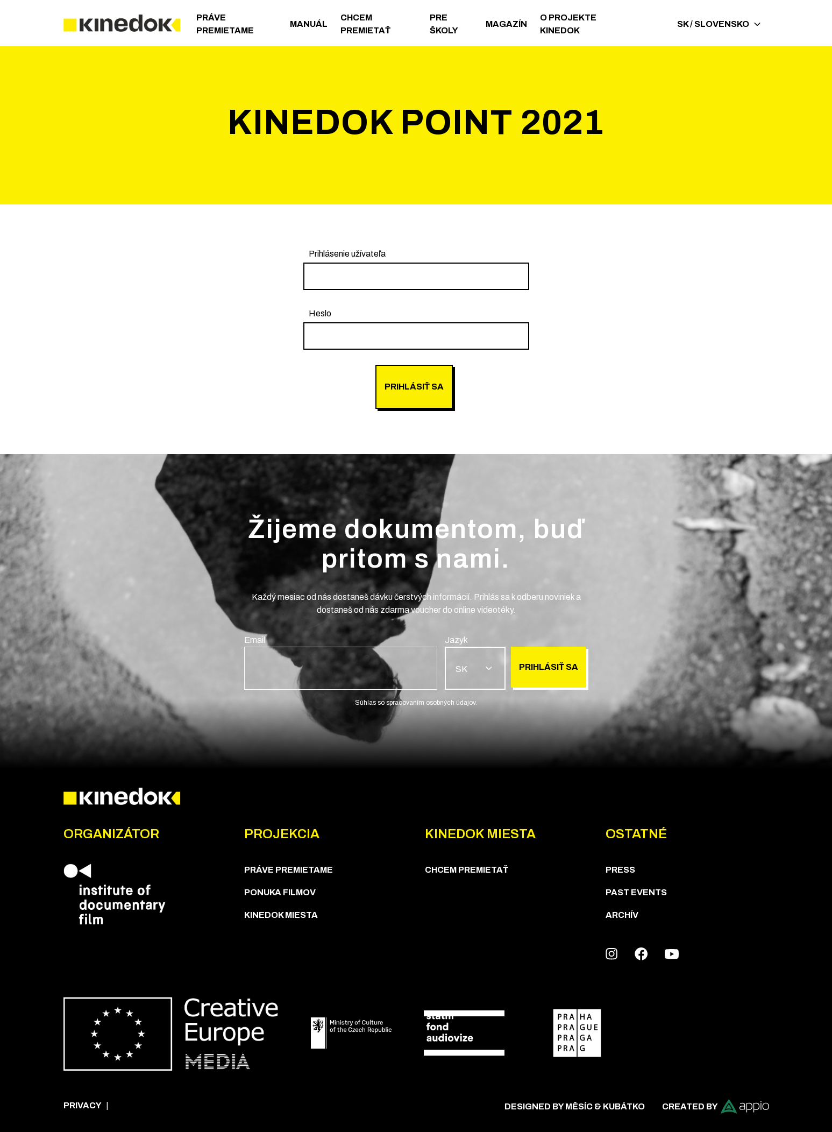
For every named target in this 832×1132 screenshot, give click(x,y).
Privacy (82, 1105)
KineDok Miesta (281, 914)
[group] (416, 268)
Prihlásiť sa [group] (414, 386)
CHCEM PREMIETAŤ (365, 24)
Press (620, 869)
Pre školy (444, 24)
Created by (715, 1106)
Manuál (309, 24)
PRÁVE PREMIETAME (225, 24)
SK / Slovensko (718, 24)
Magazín (506, 24)
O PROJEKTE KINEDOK (568, 24)
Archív (622, 914)
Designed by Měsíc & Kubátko (574, 1106)
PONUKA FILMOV (280, 892)
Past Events (636, 892)
